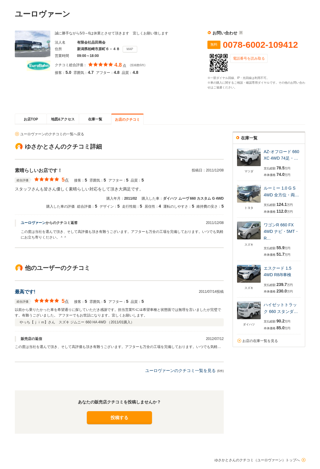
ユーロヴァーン (33, 223)
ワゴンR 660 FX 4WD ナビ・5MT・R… (281, 231)
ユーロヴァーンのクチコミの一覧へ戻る (52, 134)
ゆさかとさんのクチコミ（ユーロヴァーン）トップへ (257, 460)
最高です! (25, 291)
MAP (130, 49)
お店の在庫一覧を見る (260, 341)
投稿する (119, 417)
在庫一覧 (95, 119)
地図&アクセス (63, 119)
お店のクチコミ (127, 119)
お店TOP (31, 119)
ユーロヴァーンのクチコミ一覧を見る (180, 370)
